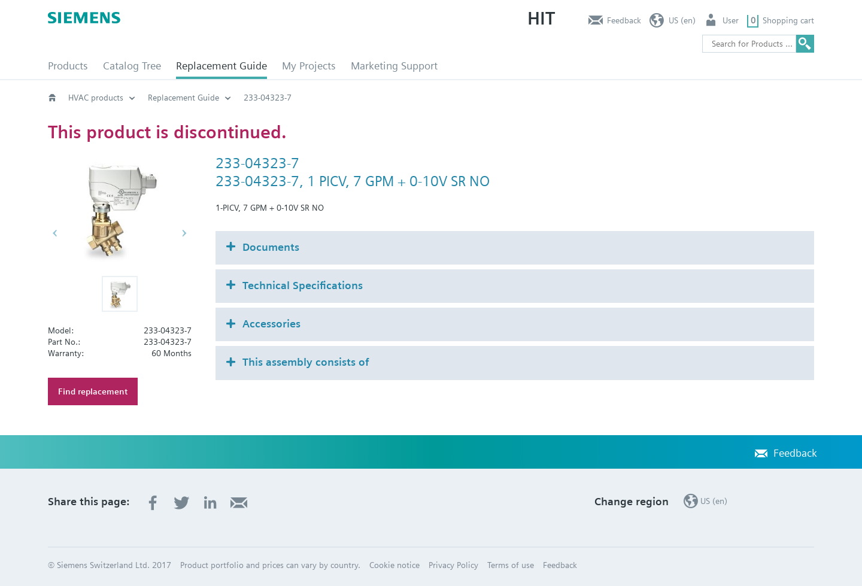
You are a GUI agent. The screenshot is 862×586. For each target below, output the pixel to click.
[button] (120, 294)
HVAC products (95, 97)
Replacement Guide (221, 65)
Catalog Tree (132, 65)
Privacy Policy (453, 565)
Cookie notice (394, 565)
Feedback (624, 20)
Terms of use (510, 565)
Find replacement (93, 391)
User (731, 20)
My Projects (309, 65)
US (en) (682, 20)
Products (68, 65)
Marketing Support (394, 65)
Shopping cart (788, 20)
